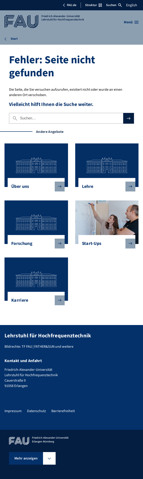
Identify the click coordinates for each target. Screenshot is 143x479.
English (131, 5)
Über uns (34, 186)
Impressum (13, 411)
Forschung (34, 243)
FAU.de (70, 5)
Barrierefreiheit (63, 411)
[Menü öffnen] (131, 22)
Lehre (105, 186)
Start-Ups (105, 243)
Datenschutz (36, 411)
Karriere (34, 300)
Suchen (114, 5)
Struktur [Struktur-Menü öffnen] (93, 5)
